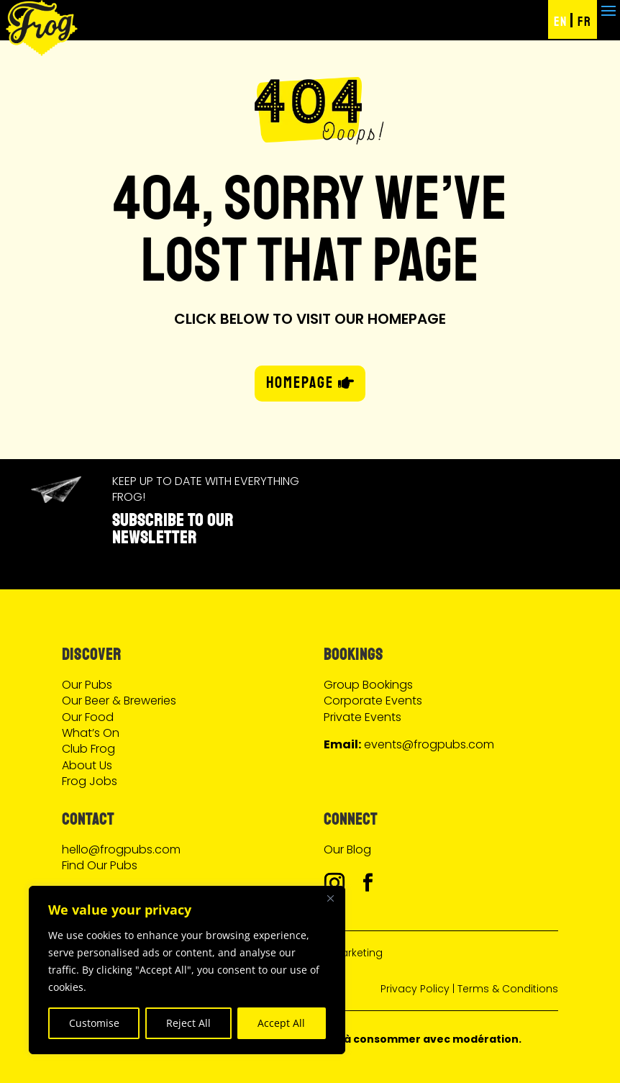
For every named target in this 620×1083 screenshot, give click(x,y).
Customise (94, 1023)
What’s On (90, 733)
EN (560, 22)
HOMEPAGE (300, 383)
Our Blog (347, 849)
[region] (187, 970)
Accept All (281, 1023)
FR (584, 22)
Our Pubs (87, 684)
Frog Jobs (89, 781)
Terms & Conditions (507, 989)
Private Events (362, 717)
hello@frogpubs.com (121, 849)
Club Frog (88, 748)
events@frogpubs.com (429, 744)
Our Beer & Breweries (119, 700)
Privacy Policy (415, 989)
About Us (87, 765)
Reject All (188, 1023)
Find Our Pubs (99, 865)
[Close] (330, 898)
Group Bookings (368, 684)
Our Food (88, 717)
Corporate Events (373, 700)
